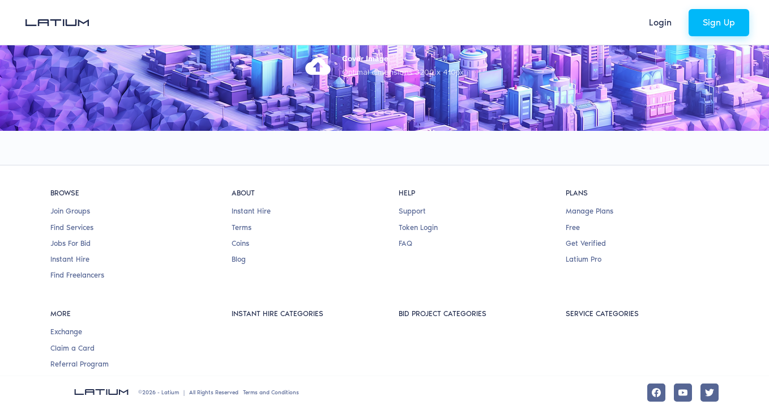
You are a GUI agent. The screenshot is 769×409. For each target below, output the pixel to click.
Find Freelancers (77, 275)
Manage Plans (589, 211)
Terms (241, 227)
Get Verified (586, 243)
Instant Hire (69, 259)
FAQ (405, 243)
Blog (239, 259)
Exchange (66, 331)
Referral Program (79, 364)
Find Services (71, 227)
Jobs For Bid (70, 243)
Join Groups (70, 211)
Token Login (418, 227)
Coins (240, 243)
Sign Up (719, 22)
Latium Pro (583, 259)
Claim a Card (72, 348)
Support (412, 211)
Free (573, 227)
